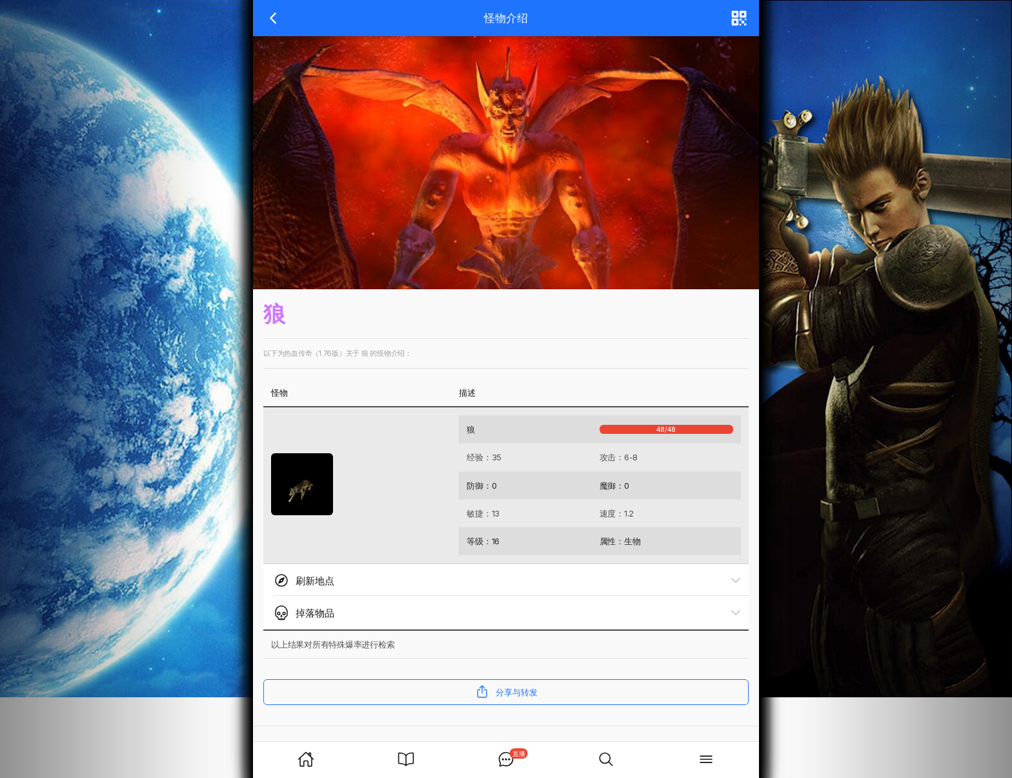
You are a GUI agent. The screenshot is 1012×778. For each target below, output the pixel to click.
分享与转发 (506, 691)
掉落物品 (304, 612)
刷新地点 (304, 580)
